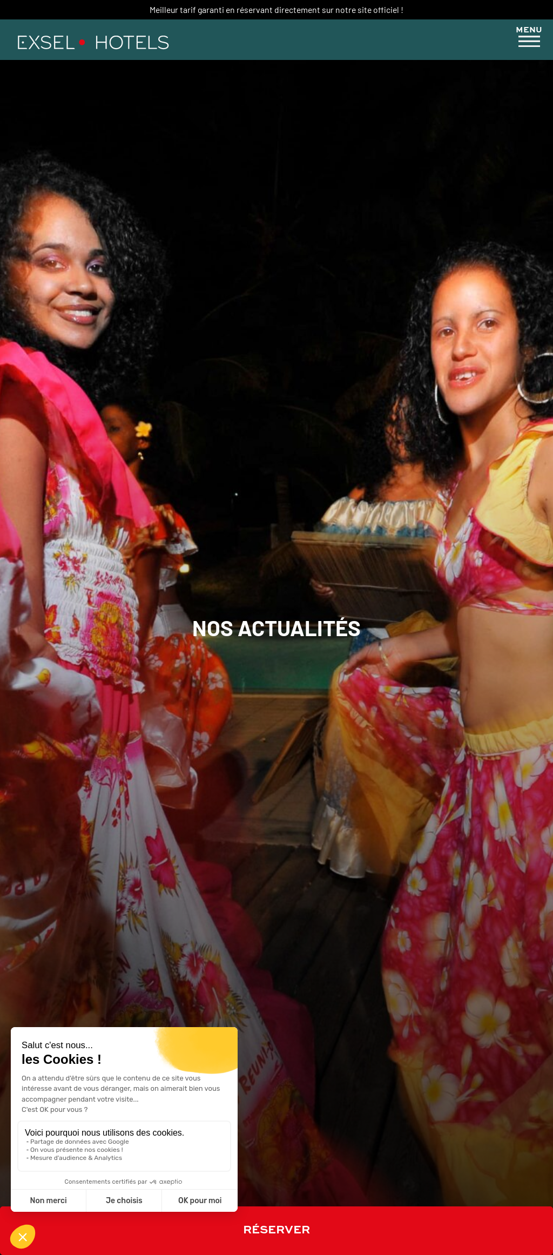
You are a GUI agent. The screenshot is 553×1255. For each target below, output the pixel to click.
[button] (529, 38)
